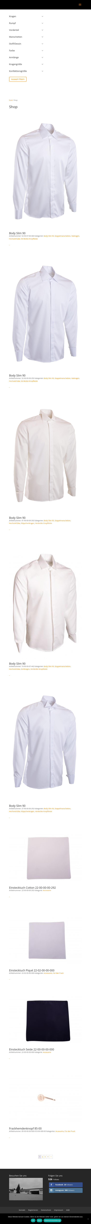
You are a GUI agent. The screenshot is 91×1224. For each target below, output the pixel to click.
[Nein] (88, 1219)
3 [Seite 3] (45, 1157)
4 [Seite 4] (47, 1157)
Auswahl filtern (17, 79)
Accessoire (47, 890)
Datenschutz (46, 1210)
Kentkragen (25, 669)
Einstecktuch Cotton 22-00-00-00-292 (32, 888)
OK (33, 1220)
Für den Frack (58, 973)
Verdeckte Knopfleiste (29, 239)
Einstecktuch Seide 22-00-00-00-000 (31, 1049)
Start (11, 100)
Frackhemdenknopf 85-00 (25, 1128)
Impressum (58, 1210)
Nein (39, 1220)
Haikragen (75, 236)
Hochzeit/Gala (14, 239)
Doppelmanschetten (63, 236)
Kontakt (22, 1210)
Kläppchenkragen (27, 523)
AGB (68, 1210)
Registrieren (33, 1210)
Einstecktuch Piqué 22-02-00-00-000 (31, 970)
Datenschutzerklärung (52, 1220)
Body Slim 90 (17, 233)
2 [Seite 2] (42, 1157)
